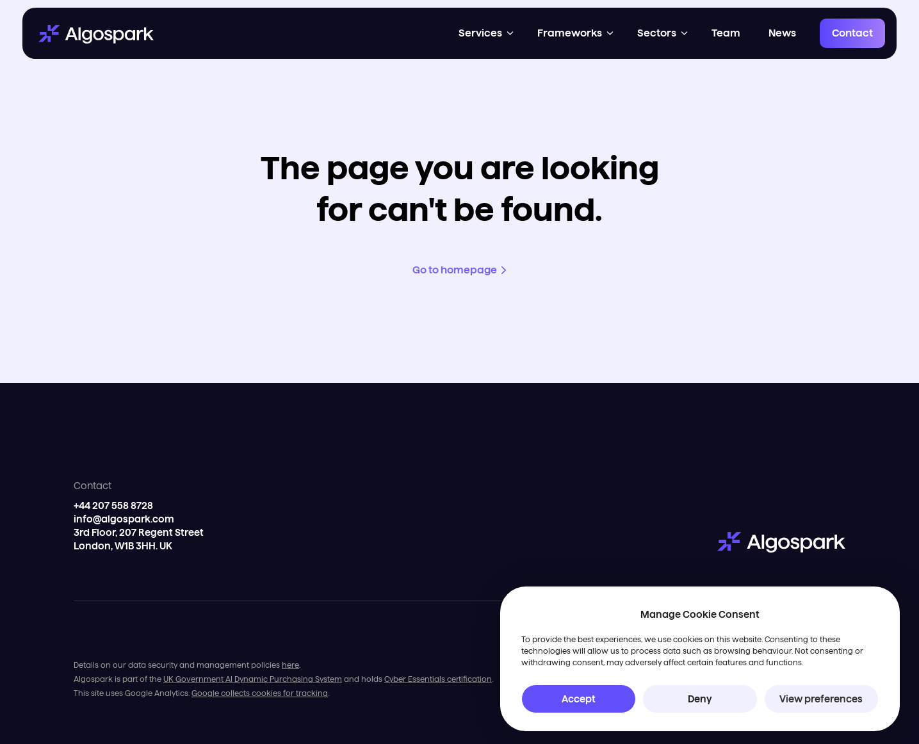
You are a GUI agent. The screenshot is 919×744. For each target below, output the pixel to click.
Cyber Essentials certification (438, 679)
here (290, 665)
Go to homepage (454, 269)
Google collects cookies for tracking (259, 693)
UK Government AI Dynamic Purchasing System (252, 679)
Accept (579, 698)
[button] (487, 33)
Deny (700, 698)
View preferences (821, 698)
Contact (852, 33)
